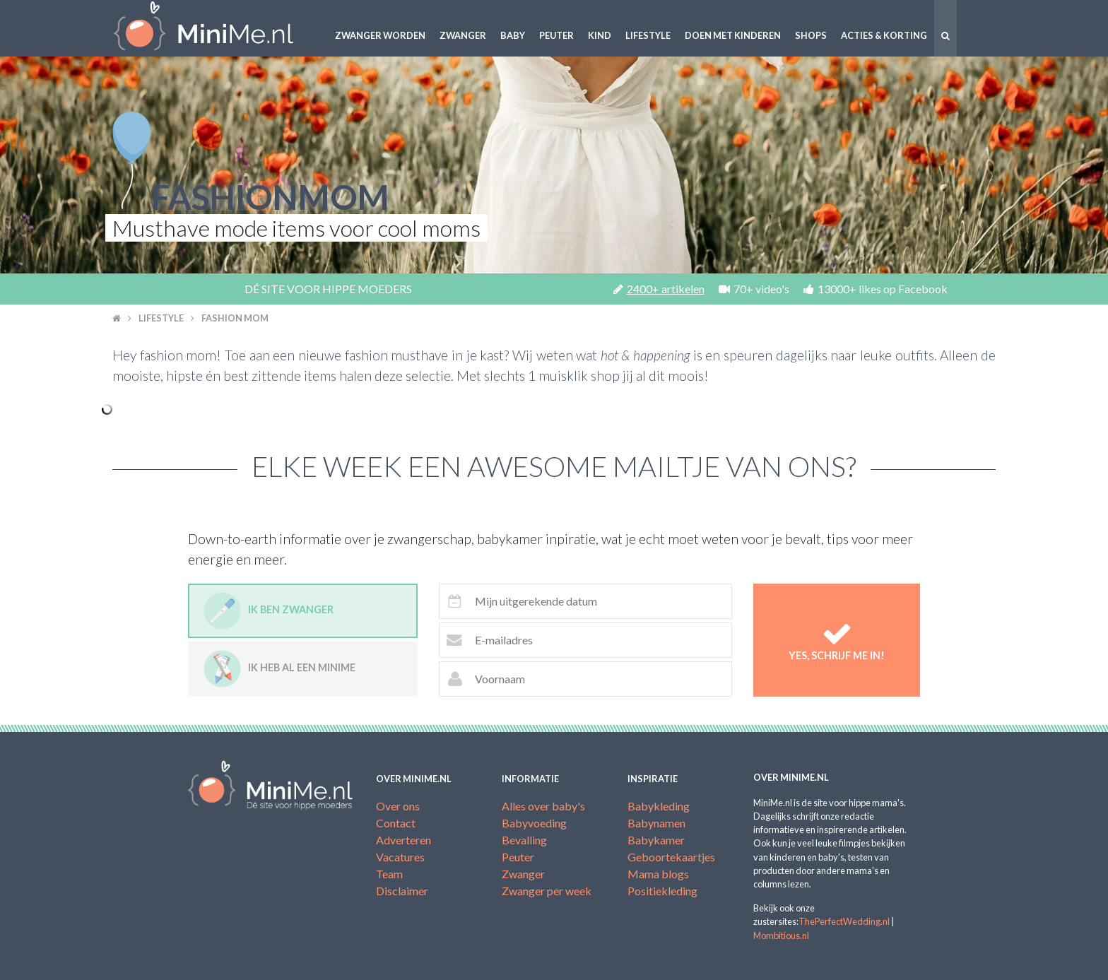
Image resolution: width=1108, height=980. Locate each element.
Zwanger (463, 35)
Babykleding (658, 806)
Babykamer (656, 839)
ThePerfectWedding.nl (844, 921)
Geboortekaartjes (671, 856)
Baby (512, 35)
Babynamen (656, 823)
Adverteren (403, 839)
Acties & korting (884, 35)
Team (389, 873)
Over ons (398, 806)
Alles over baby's (543, 806)
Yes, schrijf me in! (837, 639)
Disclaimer (402, 890)
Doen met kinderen (733, 35)
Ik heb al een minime (279, 668)
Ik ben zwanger (269, 611)
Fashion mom (235, 318)
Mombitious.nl (781, 935)
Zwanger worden (380, 35)
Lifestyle (648, 35)
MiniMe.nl (214, 28)
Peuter (556, 35)
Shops (811, 35)
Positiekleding (662, 890)
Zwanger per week (546, 890)
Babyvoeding (534, 823)
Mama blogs (658, 873)
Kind (599, 35)
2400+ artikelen (659, 288)
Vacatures (400, 856)
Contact (396, 823)
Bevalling (524, 839)
